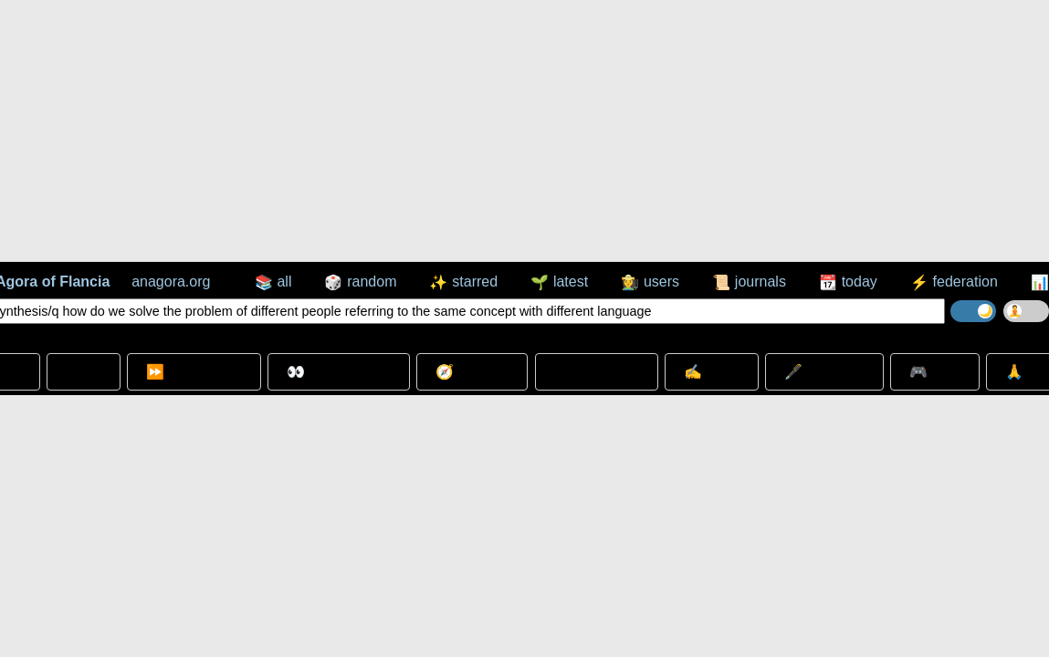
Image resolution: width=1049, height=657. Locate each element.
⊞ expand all (596, 372)
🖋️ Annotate (824, 372)
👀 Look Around (339, 372)
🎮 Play (934, 372)
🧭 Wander (472, 372)
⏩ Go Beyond (194, 372)
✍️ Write (712, 372)
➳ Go (83, 372)
